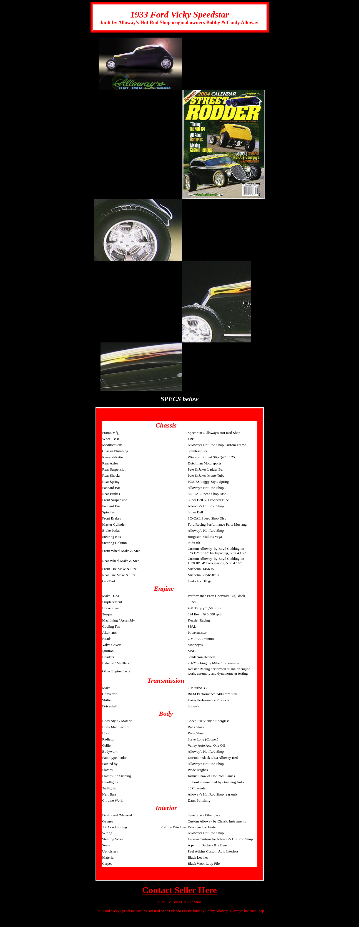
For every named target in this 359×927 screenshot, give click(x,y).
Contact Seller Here (179, 890)
